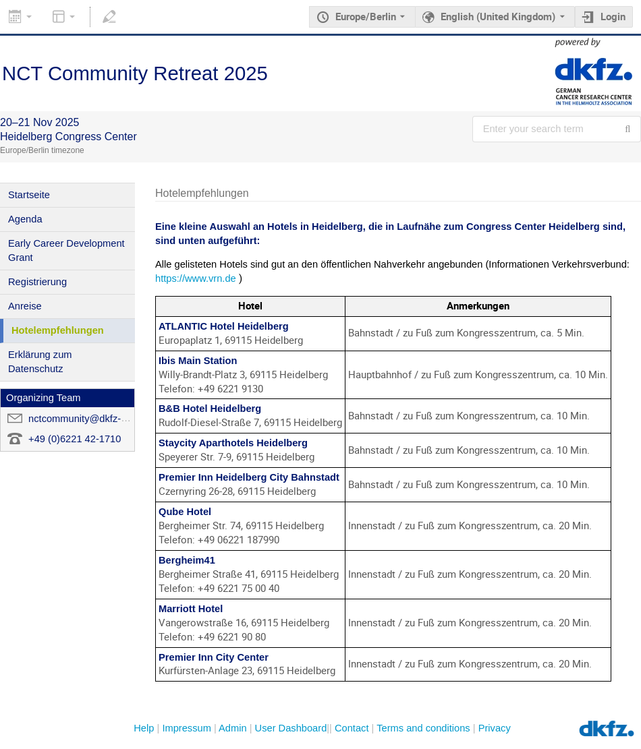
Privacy (494, 728)
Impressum (186, 728)
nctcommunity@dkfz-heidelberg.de (104, 418)
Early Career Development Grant (66, 250)
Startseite (29, 194)
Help (144, 728)
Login (613, 16)
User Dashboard (291, 728)
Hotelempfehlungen (57, 330)
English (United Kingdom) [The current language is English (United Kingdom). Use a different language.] (498, 16)
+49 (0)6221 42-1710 (74, 438)
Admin (233, 728)
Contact (352, 728)
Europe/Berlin (365, 16)
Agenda (25, 219)
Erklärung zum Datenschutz (40, 361)
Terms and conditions (423, 728)
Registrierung (37, 281)
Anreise (25, 306)
